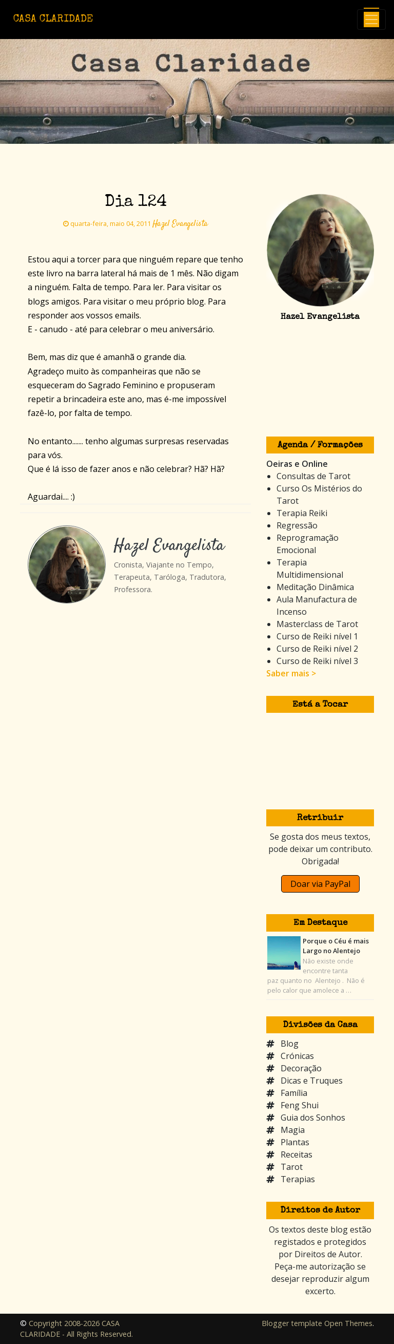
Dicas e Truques (312, 1080)
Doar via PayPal (320, 883)
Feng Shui (300, 1105)
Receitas (296, 1154)
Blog (290, 1043)
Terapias (298, 1179)
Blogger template (292, 1323)
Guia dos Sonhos (313, 1117)
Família (294, 1093)
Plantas (295, 1142)
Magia (293, 1129)
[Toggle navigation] (371, 19)
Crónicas (297, 1056)
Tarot (292, 1166)
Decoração (301, 1068)
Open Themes (348, 1323)
